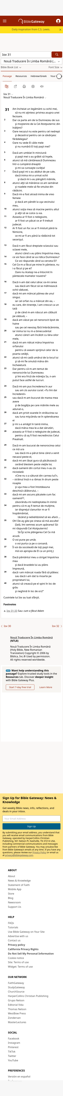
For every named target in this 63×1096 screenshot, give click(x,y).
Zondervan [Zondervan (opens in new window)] (14, 1018)
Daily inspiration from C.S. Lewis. (31, 29)
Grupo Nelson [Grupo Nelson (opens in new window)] (16, 1000)
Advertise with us (18, 936)
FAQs (11, 923)
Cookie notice (16, 958)
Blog (10, 898)
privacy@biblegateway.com (19, 855)
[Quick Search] (26, 55)
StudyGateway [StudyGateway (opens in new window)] (16, 987)
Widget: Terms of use (20, 966)
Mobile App (14, 889)
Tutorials (13, 927)
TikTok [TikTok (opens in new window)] (12, 1051)
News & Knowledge (19, 880)
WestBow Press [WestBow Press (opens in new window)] (17, 1013)
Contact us (14, 940)
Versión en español (19, 1076)
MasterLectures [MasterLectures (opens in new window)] (17, 1022)
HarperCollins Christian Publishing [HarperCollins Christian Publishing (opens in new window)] (28, 996)
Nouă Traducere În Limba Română (31, 637)
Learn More (45, 687)
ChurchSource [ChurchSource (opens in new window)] (16, 991)
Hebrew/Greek (39, 76)
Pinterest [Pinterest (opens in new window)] (13, 1047)
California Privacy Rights (23, 949)
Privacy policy (16, 945)
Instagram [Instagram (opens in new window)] (14, 1042)
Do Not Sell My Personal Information (31, 953)
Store (11, 893)
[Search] (57, 55)
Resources (21, 76)
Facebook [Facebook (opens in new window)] (13, 1038)
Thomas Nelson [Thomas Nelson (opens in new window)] (17, 1009)
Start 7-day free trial (20, 687)
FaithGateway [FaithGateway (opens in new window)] (16, 983)
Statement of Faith (19, 885)
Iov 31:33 (12, 611)
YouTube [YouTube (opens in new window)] (13, 1060)
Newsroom (14, 902)
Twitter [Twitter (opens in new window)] (12, 1056)
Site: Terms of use (18, 962)
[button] (58, 21)
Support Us (14, 907)
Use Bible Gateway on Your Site (26, 931)
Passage (7, 76)
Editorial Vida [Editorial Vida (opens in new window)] (16, 1004)
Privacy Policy (39, 852)
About (11, 876)
